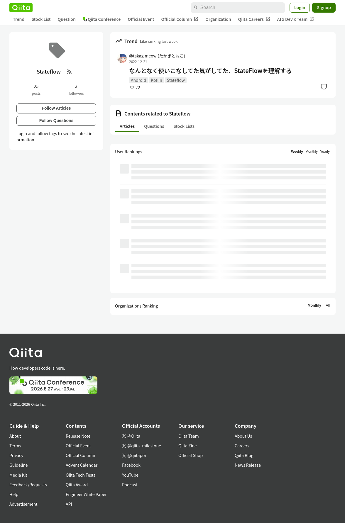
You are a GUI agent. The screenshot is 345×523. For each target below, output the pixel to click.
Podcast (129, 485)
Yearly (325, 152)
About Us (243, 436)
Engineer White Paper (86, 494)
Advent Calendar (81, 465)
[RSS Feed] (69, 71)
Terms (15, 446)
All (328, 305)
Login (299, 7)
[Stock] (324, 86)
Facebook (131, 465)
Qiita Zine (187, 446)
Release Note (78, 436)
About (15, 436)
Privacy (16, 455)
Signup (324, 7)
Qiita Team (188, 436)
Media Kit (18, 475)
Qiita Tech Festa (81, 475)
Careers (242, 446)
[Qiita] (21, 7)
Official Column (180, 19)
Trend (18, 19)
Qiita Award (77, 485)
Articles (127, 126)
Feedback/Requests (28, 485)
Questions (154, 126)
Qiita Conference (102, 19)
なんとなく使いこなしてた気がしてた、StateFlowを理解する (210, 71)
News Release (248, 465)
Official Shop (190, 455)
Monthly (311, 152)
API (69, 504)
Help (13, 494)
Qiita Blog (244, 455)
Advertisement (23, 504)
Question (67, 19)
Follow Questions (56, 120)
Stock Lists (184, 126)
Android (138, 80)
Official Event (141, 19)
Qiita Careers (254, 19)
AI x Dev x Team (295, 19)
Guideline (18, 465)
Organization (218, 19)
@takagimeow (157, 56)
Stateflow (176, 80)
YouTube (130, 475)
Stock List (40, 19)
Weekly (297, 152)
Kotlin (156, 80)
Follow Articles (56, 108)
